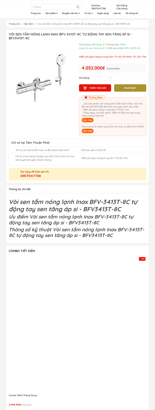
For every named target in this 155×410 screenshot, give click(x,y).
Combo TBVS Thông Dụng (23, 395)
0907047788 (30, 176)
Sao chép (87, 120)
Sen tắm (28, 23)
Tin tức (89, 13)
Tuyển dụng (103, 13)
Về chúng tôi (131, 13)
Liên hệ (117, 13)
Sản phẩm (52, 13)
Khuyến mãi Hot (72, 13)
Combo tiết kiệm (22, 251)
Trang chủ (36, 13)
